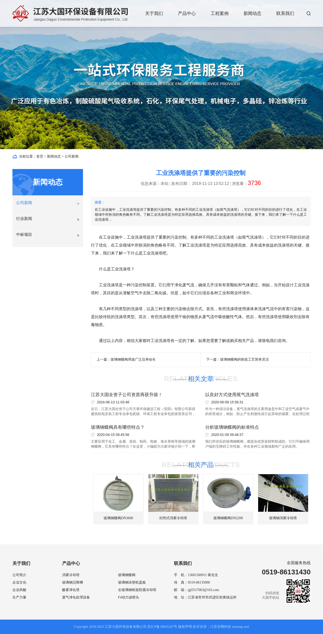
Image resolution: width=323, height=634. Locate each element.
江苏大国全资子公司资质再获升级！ (126, 394)
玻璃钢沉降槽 (72, 582)
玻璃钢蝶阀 (126, 575)
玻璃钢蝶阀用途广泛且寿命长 (133, 359)
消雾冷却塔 (71, 575)
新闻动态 (252, 13)
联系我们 (285, 13)
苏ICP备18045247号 (162, 627)
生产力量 (19, 597)
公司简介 (19, 575)
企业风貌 (19, 590)
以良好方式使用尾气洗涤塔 (232, 394)
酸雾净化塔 (71, 590)
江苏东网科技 (220, 627)
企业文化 (19, 582)
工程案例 (220, 13)
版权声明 (185, 627)
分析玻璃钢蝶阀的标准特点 (232, 427)
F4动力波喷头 (128, 597)
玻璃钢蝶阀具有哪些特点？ (118, 427)
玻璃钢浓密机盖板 (132, 582)
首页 (39, 156)
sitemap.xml (240, 627)
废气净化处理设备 (76, 597)
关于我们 (154, 13)
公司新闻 (72, 156)
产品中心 (187, 13)
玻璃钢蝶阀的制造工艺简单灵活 (244, 359)
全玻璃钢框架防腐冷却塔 (137, 590)
